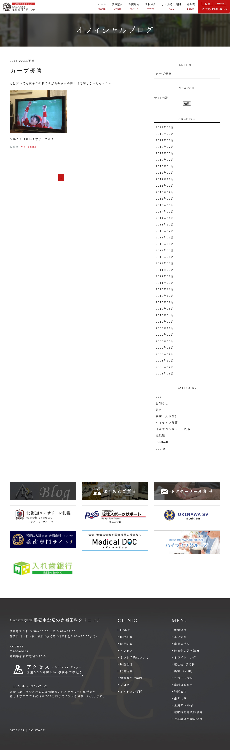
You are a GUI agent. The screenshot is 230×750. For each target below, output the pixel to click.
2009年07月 (165, 334)
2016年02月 (165, 192)
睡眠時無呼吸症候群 (188, 712)
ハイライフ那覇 (167, 422)
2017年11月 (165, 179)
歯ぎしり (180, 698)
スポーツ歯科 (183, 677)
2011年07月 (165, 276)
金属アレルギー (185, 705)
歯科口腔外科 (183, 684)
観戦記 (160, 435)
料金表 (191, 6)
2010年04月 (165, 315)
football (162, 442)
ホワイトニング (185, 657)
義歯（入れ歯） (167, 416)
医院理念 (126, 664)
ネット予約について (134, 657)
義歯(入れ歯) (183, 671)
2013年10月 (165, 224)
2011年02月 (165, 282)
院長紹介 (150, 6)
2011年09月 (165, 269)
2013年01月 (165, 256)
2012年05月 (165, 263)
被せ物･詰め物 (184, 664)
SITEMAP (17, 730)
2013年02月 (165, 250)
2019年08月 (165, 140)
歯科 (159, 409)
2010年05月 (165, 308)
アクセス (126, 650)
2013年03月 (165, 243)
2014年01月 (165, 218)
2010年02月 (165, 321)
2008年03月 (165, 373)
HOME (125, 630)
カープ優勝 (26, 71)
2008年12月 (165, 360)
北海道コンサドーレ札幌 (173, 429)
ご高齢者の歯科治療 (188, 718)
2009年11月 (165, 328)
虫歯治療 (180, 630)
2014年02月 (165, 211)
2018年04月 (165, 166)
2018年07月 (165, 159)
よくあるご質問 (171, 6)
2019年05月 (165, 153)
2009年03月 (165, 347)
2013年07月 (165, 230)
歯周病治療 (182, 643)
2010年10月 (165, 295)
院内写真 (126, 671)
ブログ (125, 684)
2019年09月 (165, 133)
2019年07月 (165, 146)
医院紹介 (126, 636)
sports (161, 448)
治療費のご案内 (131, 677)
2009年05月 (165, 341)
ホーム (102, 6)
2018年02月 (165, 172)
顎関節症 (180, 691)
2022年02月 (165, 127)
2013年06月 (165, 237)
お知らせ (162, 403)
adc (159, 396)
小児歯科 (180, 636)
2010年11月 (165, 289)
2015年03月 (165, 205)
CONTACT (37, 730)
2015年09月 (165, 198)
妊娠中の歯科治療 (187, 650)
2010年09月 (165, 302)
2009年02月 (165, 354)
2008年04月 (165, 367)
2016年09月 (165, 185)
